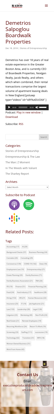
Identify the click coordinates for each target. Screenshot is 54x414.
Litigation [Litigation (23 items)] (12, 315)
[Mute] (36, 107)
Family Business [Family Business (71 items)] (34, 275)
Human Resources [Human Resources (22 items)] (37, 298)
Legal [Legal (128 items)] (37, 309)
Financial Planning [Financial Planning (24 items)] (37, 286)
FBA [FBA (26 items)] (39, 281)
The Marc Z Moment (17, 162)
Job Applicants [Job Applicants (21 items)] (36, 303)
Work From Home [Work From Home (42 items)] (15, 349)
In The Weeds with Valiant (21, 168)
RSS (21, 124)
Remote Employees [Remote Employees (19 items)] (31, 321)
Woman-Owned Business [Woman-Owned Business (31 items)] (18, 343)
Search (43, 137)
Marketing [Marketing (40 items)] (26, 315)
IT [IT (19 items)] (23, 303)
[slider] (23, 107)
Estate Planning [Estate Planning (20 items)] (15, 275)
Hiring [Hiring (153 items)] (11, 298)
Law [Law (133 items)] (10, 309)
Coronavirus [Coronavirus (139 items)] (14, 264)
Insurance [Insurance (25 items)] (12, 303)
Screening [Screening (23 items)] (12, 332)
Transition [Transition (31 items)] (28, 338)
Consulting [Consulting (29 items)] (27, 258)
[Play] (9, 107)
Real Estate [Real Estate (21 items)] (13, 321)
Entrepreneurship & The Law (22, 156)
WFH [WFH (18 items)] (40, 338)
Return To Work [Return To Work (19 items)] (38, 326)
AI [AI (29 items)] (24, 246)
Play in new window (29, 112)
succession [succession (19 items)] (41, 332)
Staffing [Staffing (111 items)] (26, 332)
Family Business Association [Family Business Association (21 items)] (20, 281)
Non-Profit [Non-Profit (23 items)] (41, 315)
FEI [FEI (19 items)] (10, 286)
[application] (27, 107)
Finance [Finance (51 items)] (20, 286)
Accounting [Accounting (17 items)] (13, 246)
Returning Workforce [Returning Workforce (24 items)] (17, 326)
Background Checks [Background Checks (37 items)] (16, 252)
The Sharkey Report (17, 173)
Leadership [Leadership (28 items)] (23, 309)
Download (11, 117)
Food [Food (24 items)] (10, 292)
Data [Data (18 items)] (43, 264)
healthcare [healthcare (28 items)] (40, 292)
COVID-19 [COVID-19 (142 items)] (30, 264)
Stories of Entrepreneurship (33, 48)
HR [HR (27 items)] (22, 298)
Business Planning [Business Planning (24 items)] (38, 252)
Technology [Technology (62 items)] (13, 338)
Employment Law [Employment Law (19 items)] (15, 269)
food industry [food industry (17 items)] (24, 292)
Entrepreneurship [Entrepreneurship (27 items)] (36, 269)
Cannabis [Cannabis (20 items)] (12, 258)
